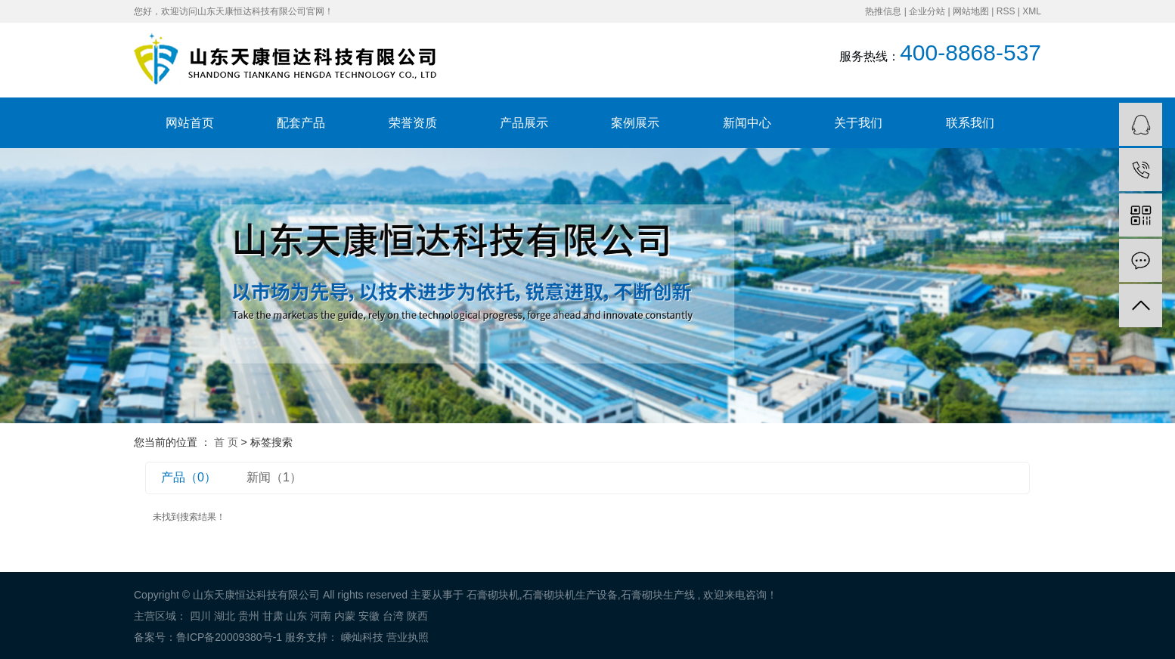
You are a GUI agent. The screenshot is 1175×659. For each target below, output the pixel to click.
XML (1031, 11)
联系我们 (970, 122)
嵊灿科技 (360, 637)
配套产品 (301, 122)
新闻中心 (747, 122)
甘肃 (273, 616)
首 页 (226, 442)
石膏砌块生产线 (658, 595)
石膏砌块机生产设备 (570, 595)
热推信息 (883, 11)
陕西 (417, 616)
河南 (320, 616)
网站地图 (971, 11)
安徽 (369, 616)
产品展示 (524, 122)
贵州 (248, 616)
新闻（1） (274, 477)
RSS (1006, 11)
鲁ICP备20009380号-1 (229, 637)
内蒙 (344, 616)
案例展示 (635, 122)
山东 (296, 616)
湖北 (224, 616)
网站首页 (190, 122)
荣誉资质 (413, 122)
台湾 (393, 616)
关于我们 (858, 122)
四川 (200, 616)
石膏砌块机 (493, 595)
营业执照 (407, 637)
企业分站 (927, 11)
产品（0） (188, 477)
